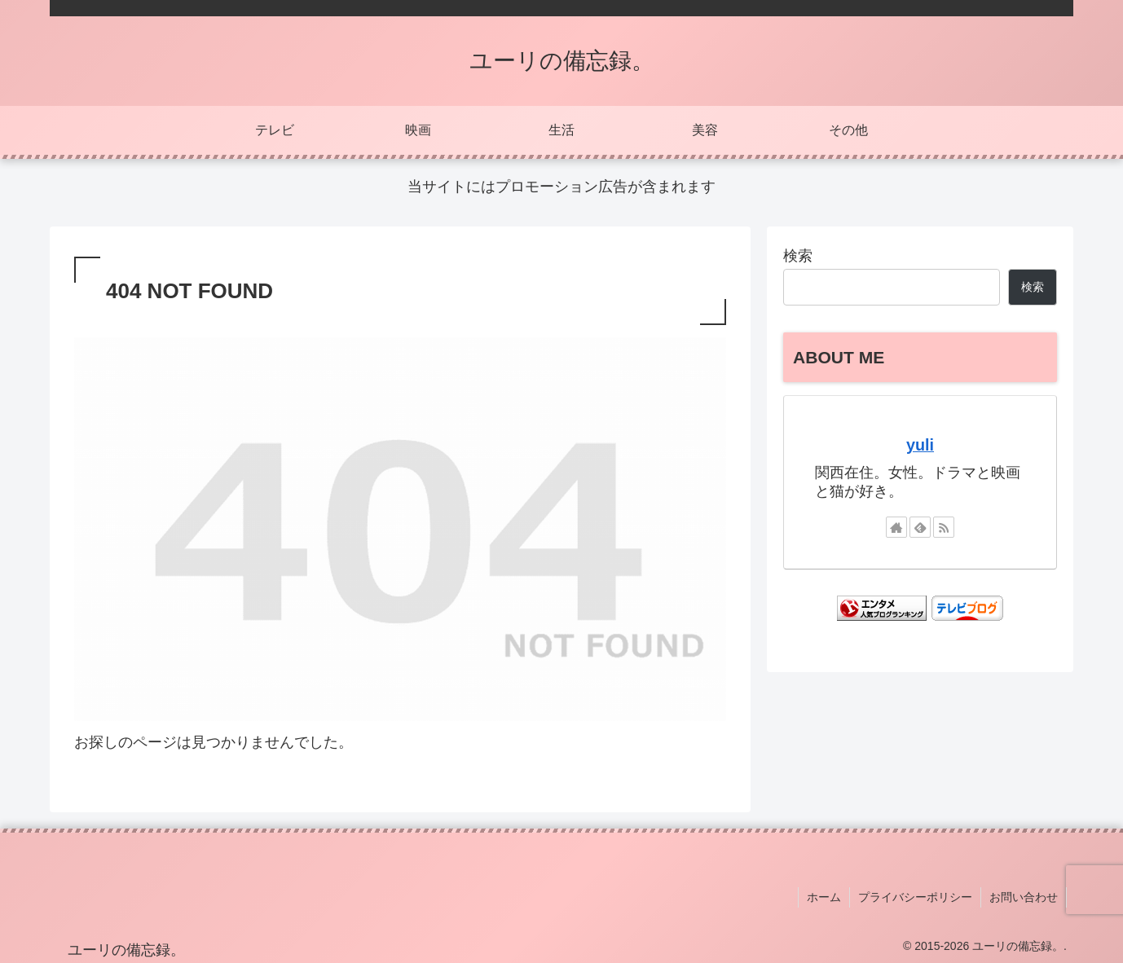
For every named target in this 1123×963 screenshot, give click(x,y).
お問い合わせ (1023, 897)
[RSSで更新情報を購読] (943, 527)
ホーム (824, 897)
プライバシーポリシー (915, 897)
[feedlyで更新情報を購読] (920, 527)
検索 (798, 256)
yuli (920, 445)
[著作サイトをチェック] (896, 527)
